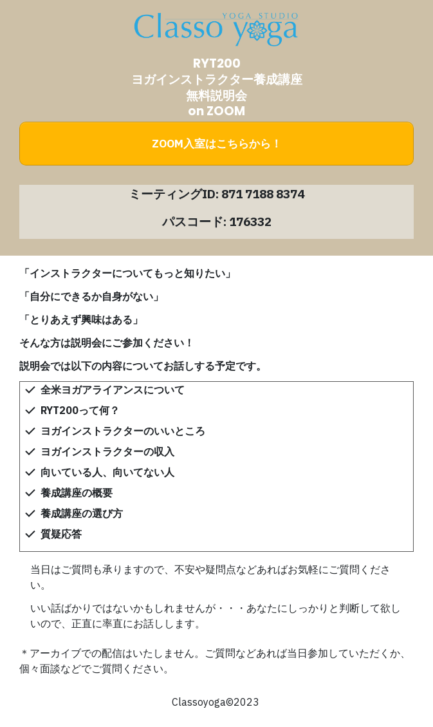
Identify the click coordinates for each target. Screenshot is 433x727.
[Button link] (216, 143)
